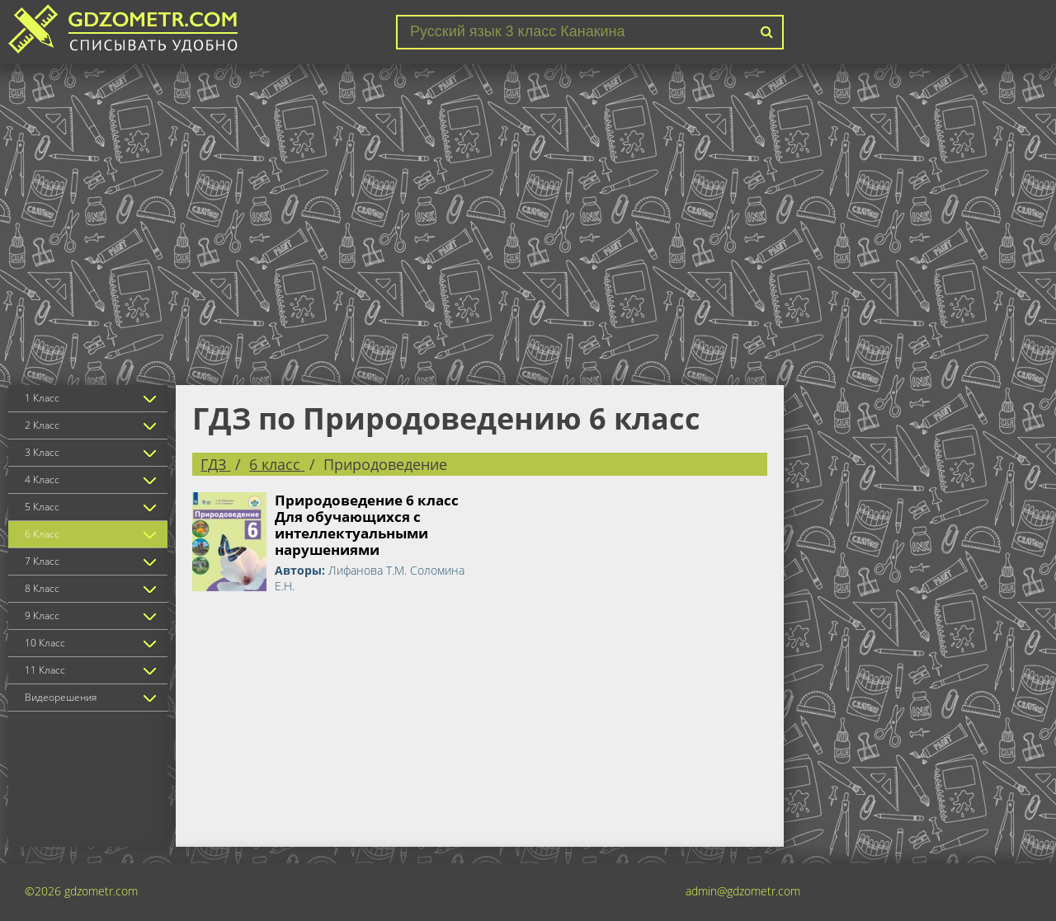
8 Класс (42, 588)
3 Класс (42, 452)
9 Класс (42, 616)
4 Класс (42, 479)
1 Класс (42, 398)
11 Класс (45, 670)
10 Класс (45, 643)
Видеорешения (61, 697)
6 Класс (42, 534)
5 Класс (42, 507)
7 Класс (42, 561)
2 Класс (42, 425)
